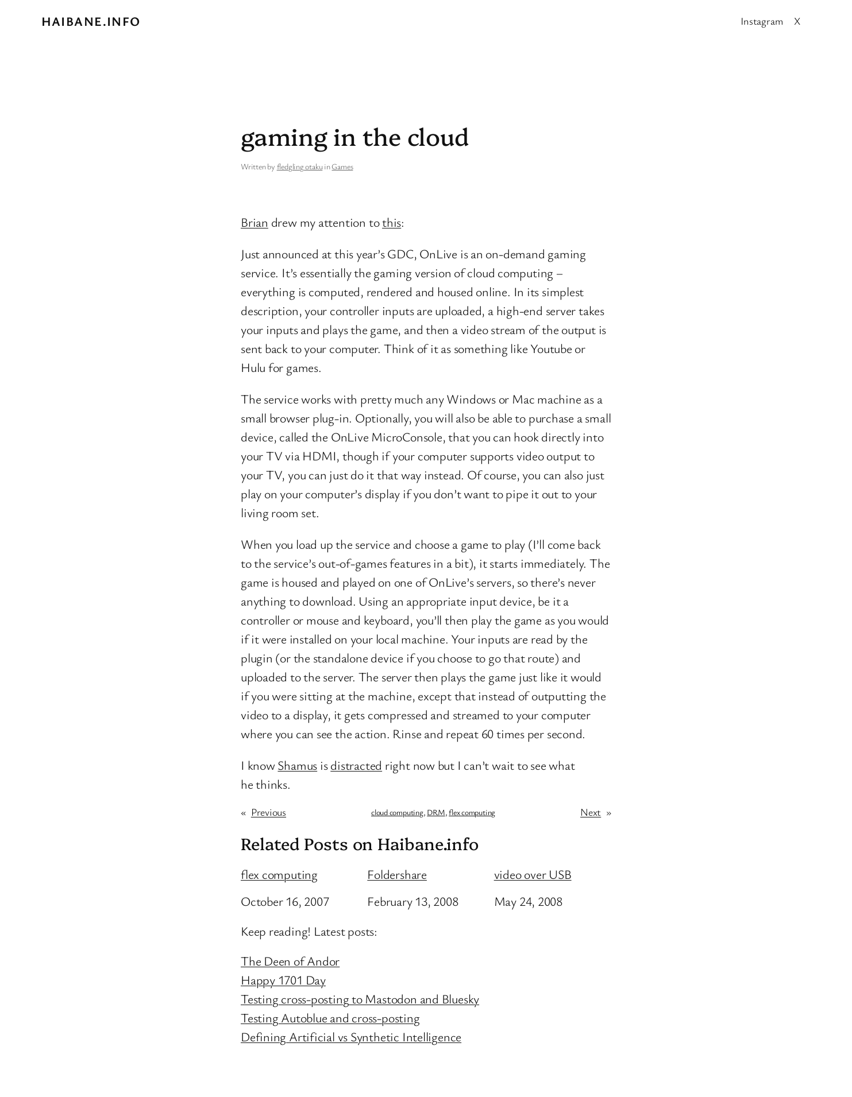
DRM (436, 812)
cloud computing (397, 812)
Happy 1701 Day (283, 979)
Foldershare (397, 874)
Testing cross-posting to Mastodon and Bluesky (360, 998)
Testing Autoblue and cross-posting (330, 1017)
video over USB (533, 874)
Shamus (297, 765)
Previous (268, 812)
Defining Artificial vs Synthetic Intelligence (351, 1036)
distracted (356, 765)
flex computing (472, 812)
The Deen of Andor (290, 960)
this (391, 222)
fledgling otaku (300, 166)
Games (342, 166)
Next (590, 812)
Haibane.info (91, 21)
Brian (254, 222)
